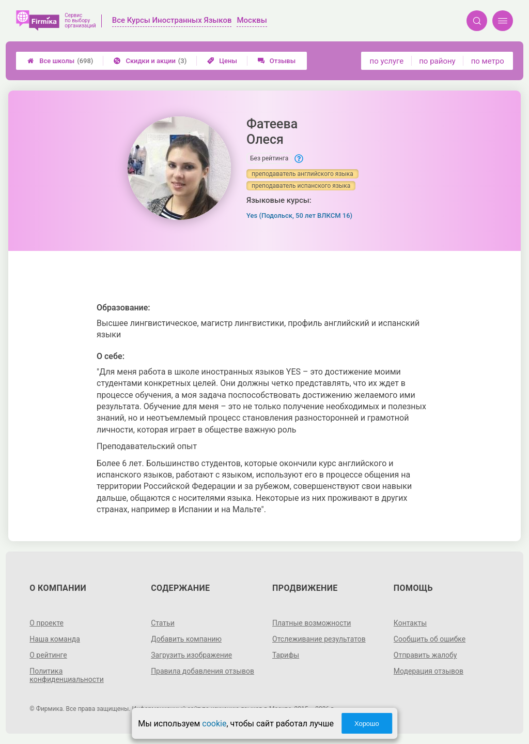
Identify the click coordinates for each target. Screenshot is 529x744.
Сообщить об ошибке (429, 639)
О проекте (46, 623)
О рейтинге (48, 655)
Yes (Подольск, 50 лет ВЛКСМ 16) (299, 215)
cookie (214, 723)
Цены (222, 61)
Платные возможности (311, 623)
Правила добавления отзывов (202, 671)
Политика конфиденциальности (66, 675)
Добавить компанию (186, 639)
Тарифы (285, 655)
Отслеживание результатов (319, 639)
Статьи (163, 623)
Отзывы (276, 61)
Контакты (410, 623)
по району (437, 61)
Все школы (60, 61)
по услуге (387, 61)
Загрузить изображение (191, 655)
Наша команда (54, 639)
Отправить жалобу (425, 655)
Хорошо (366, 723)
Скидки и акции (150, 61)
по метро (487, 61)
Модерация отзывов (428, 671)
